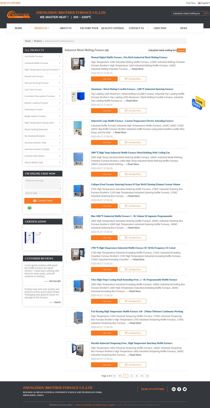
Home (18, 28)
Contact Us (136, 28)
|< (114, 376)
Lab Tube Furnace (33, 89)
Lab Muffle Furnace (34, 56)
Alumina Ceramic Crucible (37, 149)
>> (142, 376)
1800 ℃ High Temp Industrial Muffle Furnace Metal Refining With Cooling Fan (130, 152)
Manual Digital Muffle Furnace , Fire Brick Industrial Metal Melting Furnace (129, 57)
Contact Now (42, 200)
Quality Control (112, 28)
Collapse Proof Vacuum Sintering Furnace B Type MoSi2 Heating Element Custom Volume (135, 184)
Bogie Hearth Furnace (35, 116)
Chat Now (191, 3)
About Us (65, 28)
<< (120, 376)
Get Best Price (133, 79)
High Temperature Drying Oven (39, 122)
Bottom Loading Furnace (36, 103)
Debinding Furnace (34, 109)
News (183, 28)
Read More (137, 69)
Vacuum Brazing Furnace (37, 83)
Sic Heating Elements (35, 136)
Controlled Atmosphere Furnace (40, 96)
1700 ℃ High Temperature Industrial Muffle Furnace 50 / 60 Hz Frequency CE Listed (133, 248)
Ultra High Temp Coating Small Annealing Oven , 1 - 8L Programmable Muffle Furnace (134, 279)
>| (147, 376)
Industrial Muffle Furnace (36, 63)
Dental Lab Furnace (34, 76)
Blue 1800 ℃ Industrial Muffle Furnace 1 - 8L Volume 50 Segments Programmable (131, 216)
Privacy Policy (67, 405)
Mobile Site (54, 405)
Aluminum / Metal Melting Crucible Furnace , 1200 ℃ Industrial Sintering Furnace (132, 89)
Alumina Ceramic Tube (35, 142)
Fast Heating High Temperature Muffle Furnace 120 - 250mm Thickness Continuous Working (137, 311)
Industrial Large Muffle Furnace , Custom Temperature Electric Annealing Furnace (132, 121)
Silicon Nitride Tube (34, 162)
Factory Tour (89, 28)
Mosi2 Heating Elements (36, 129)
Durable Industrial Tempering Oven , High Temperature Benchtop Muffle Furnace (131, 343)
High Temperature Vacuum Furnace (41, 69)
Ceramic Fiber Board (34, 156)
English (205, 3)
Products (42, 28)
